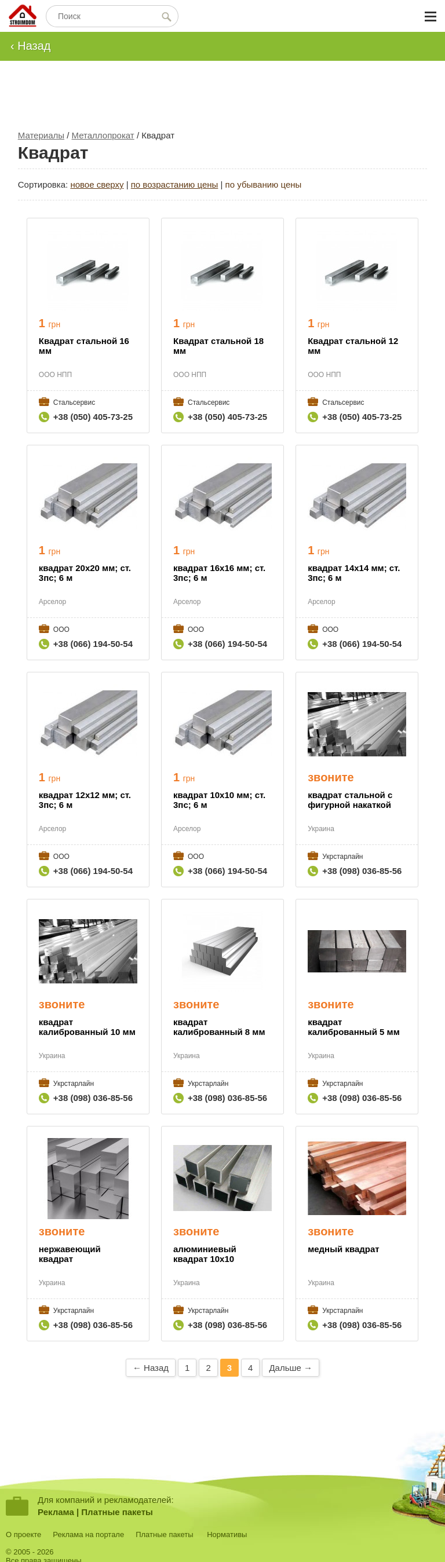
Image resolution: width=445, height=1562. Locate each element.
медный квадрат (343, 1249)
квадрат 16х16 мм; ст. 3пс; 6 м (219, 573)
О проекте (23, 1534)
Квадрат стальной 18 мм (218, 346)
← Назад (151, 1368)
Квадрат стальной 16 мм (84, 346)
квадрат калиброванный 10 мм (87, 1027)
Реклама (56, 1512)
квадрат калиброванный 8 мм (219, 1027)
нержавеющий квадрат (70, 1254)
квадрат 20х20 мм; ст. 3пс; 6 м (85, 573)
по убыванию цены (263, 184)
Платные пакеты (117, 1512)
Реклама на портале (88, 1534)
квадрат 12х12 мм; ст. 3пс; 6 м (85, 800)
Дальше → (290, 1368)
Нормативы (227, 1534)
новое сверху (96, 184)
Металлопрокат (103, 135)
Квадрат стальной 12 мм (353, 346)
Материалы (41, 135)
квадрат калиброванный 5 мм (354, 1027)
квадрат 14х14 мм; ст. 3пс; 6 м (354, 573)
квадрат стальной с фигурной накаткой (350, 800)
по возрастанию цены (174, 184)
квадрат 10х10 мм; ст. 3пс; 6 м (219, 800)
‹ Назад (30, 45)
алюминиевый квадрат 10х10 (204, 1254)
